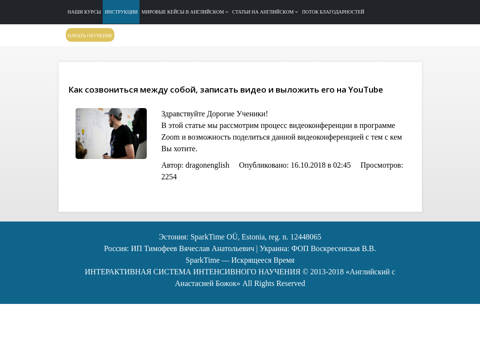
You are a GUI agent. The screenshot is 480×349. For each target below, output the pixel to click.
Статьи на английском (263, 12)
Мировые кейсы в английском (182, 12)
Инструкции (121, 12)
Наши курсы (84, 12)
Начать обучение (90, 35)
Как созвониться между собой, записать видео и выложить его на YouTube (225, 89)
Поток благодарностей (333, 12)
